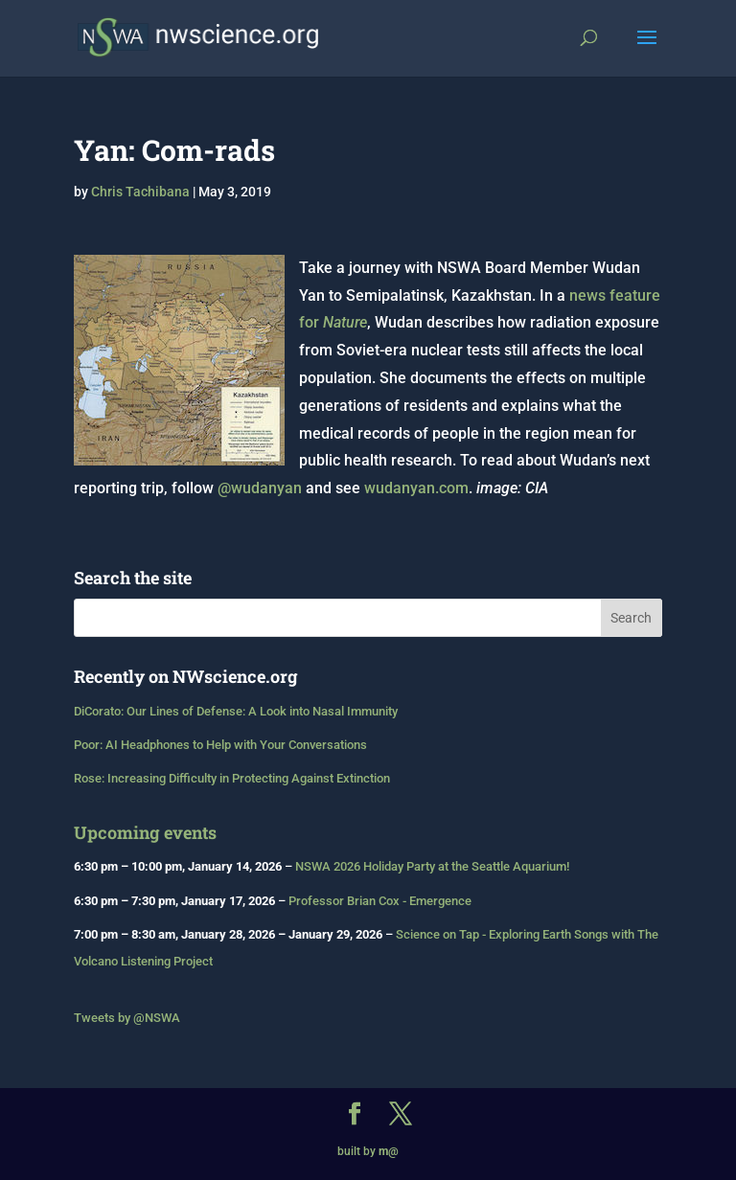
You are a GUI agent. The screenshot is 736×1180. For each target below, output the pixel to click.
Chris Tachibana (140, 191)
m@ (389, 1151)
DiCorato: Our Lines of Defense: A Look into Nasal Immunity (236, 711)
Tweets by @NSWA (127, 1017)
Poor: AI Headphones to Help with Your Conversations (220, 745)
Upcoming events (145, 832)
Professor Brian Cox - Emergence (380, 901)
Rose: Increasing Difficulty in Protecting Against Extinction (232, 778)
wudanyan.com (416, 488)
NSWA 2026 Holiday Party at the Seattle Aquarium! (432, 866)
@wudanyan (260, 488)
